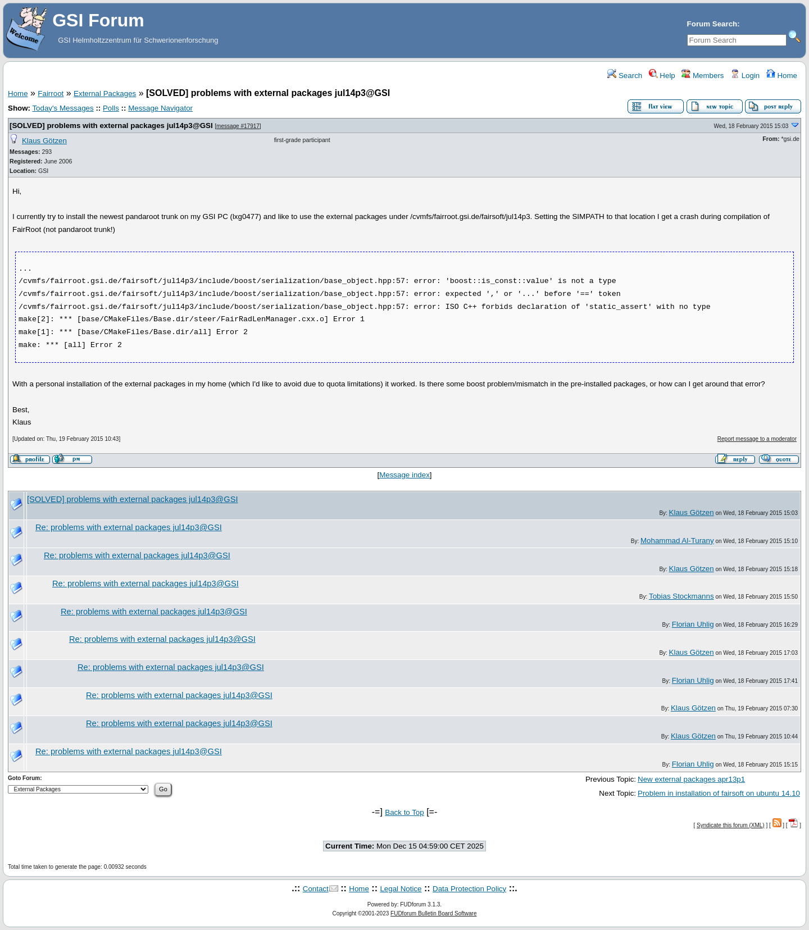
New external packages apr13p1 (691, 779)
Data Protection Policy (469, 889)
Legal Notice (400, 889)
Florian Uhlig (693, 624)
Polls (111, 108)
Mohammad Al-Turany (677, 540)
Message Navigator (160, 108)
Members (702, 75)
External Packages (105, 93)
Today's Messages (62, 108)
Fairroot (50, 93)
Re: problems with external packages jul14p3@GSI (128, 527)
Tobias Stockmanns (681, 596)
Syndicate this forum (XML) (731, 825)
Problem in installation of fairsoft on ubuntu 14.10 (719, 793)
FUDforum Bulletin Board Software (433, 913)
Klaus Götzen (44, 140)
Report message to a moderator (757, 439)
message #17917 (238, 126)
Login (745, 75)
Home (781, 75)
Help (662, 75)
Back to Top (404, 812)
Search (624, 75)
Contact (316, 889)
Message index (404, 475)
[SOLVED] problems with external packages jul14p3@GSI (111, 125)
